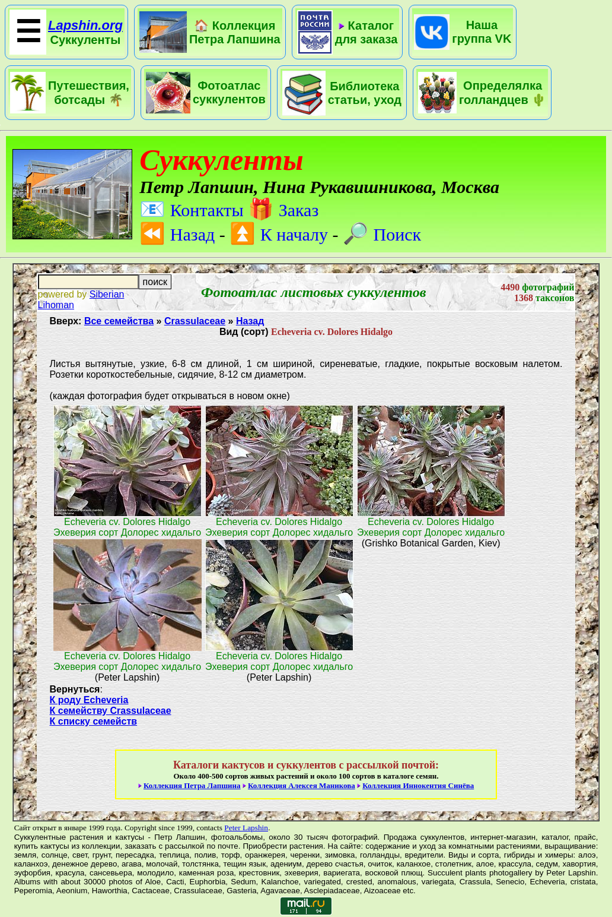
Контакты (191, 210)
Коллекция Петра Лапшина (192, 785)
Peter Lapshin (246, 827)
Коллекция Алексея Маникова (301, 785)
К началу (279, 234)
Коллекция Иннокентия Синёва (418, 785)
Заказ (283, 210)
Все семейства (119, 321)
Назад (177, 234)
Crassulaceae (194, 321)
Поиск (382, 234)
